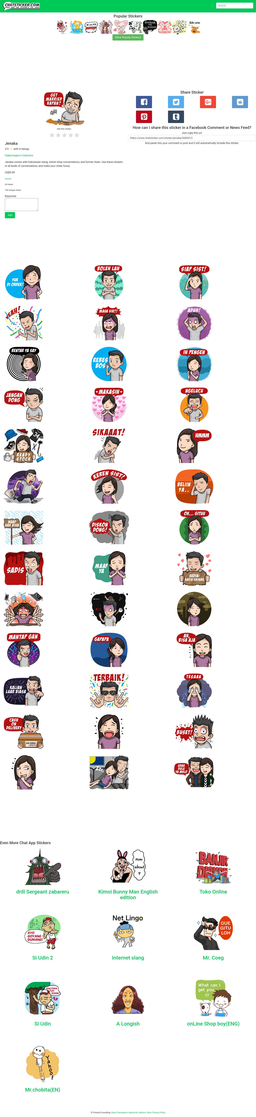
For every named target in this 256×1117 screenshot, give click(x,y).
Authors (142, 1112)
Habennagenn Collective (19, 155)
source (8, 178)
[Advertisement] (98, 67)
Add (10, 215)
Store (149, 1112)
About (114, 1112)
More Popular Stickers (128, 37)
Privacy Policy (158, 1112)
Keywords (133, 1112)
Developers (123, 1112)
